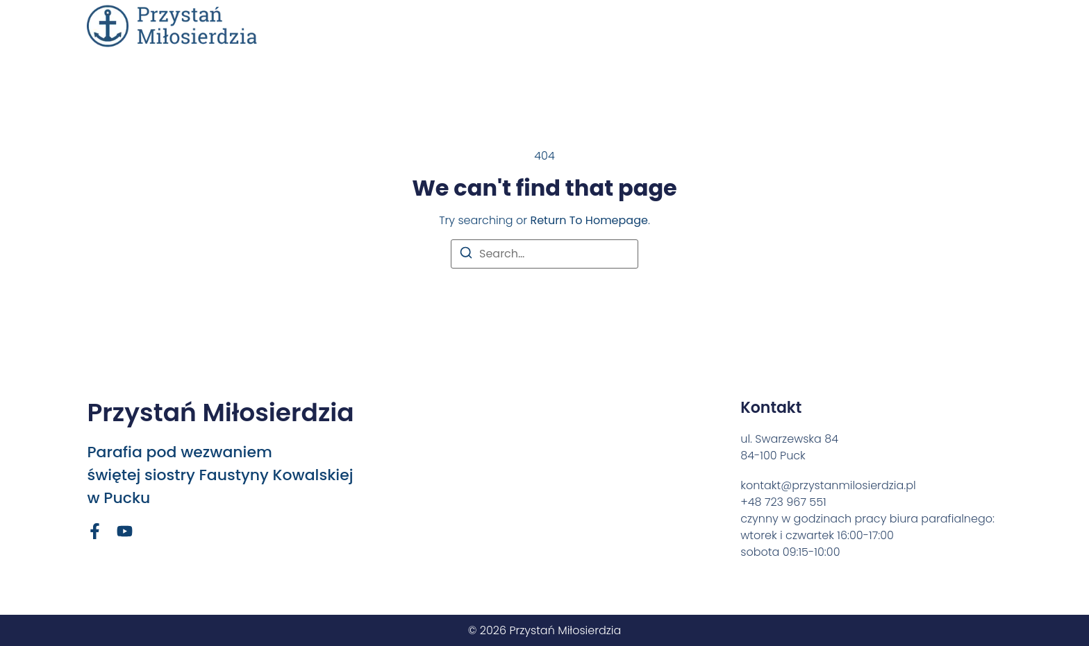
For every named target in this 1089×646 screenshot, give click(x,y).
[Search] (466, 255)
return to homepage (588, 220)
